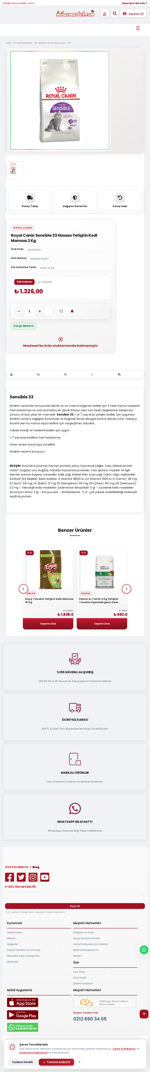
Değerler (12, 944)
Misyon (11, 938)
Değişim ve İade (83, 932)
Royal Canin (22, 227)
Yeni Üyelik (80, 977)
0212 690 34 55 (90, 1019)
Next (126, 589)
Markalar (12, 961)
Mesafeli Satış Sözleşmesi (23, 956)
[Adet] (29, 311)
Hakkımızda (14, 932)
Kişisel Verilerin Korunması (23, 950)
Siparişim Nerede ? (134, 3)
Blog (35, 867)
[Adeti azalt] (19, 311)
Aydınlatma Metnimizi (33, 1052)
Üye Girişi (79, 972)
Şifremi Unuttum (83, 983)
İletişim (77, 956)
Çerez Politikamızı (124, 1049)
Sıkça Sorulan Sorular (86, 938)
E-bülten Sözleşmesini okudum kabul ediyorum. (37, 912)
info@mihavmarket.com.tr (18, 3)
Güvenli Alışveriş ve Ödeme (90, 944)
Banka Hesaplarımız (86, 950)
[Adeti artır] (40, 311)
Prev (23, 589)
